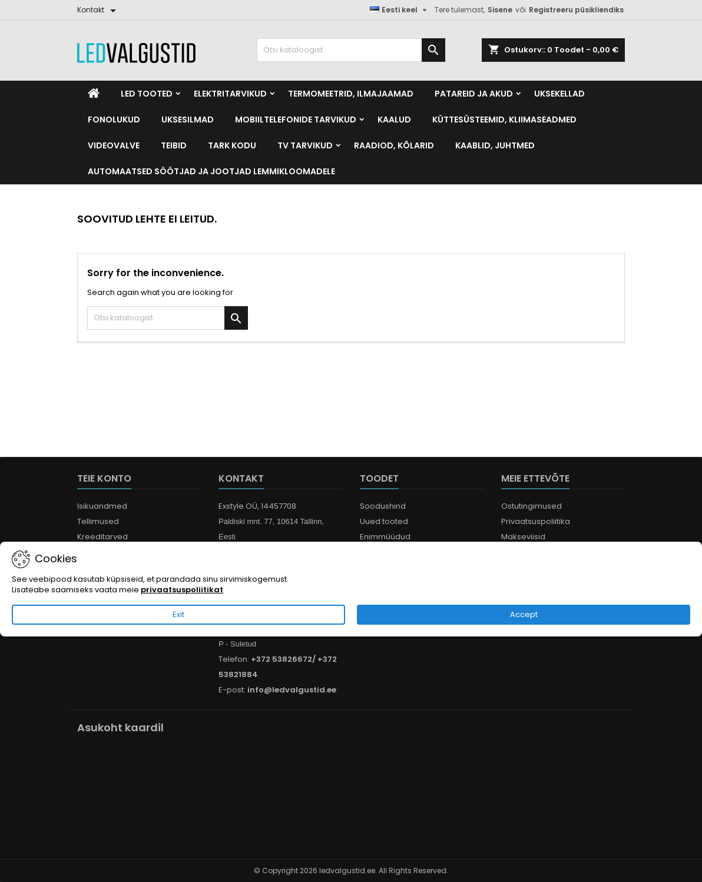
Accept (524, 615)
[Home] (93, 94)
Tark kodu (232, 145)
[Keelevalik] (400, 10)
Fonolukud (114, 119)
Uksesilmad (187, 119)
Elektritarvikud (230, 94)
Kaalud (394, 119)
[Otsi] (351, 50)
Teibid (174, 145)
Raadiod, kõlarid (394, 145)
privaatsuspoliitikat (182, 590)
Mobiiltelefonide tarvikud (295, 119)
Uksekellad (559, 94)
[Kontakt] (98, 10)
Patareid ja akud (474, 94)
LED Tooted (147, 94)
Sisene (500, 10)
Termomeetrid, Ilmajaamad (350, 94)
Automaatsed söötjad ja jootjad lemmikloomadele (211, 171)
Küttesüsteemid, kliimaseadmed (504, 119)
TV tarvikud (305, 145)
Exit (178, 615)
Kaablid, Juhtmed (495, 145)
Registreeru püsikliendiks (576, 10)
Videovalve (114, 145)
